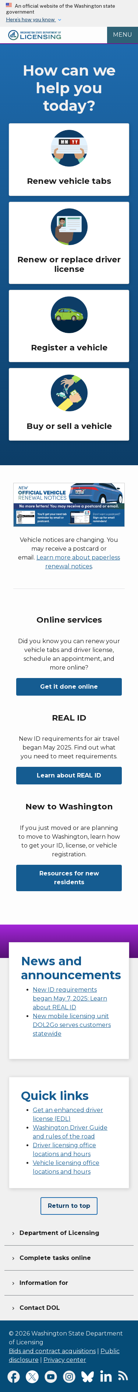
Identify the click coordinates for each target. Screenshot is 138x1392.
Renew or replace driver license (69, 264)
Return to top (69, 1205)
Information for (39, 1282)
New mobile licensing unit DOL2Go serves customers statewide (72, 1025)
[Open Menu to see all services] (122, 35)
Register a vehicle (69, 348)
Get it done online (69, 686)
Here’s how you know (31, 19)
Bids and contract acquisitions (52, 1351)
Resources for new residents (69, 878)
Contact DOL (35, 1306)
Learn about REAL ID (69, 775)
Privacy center (64, 1359)
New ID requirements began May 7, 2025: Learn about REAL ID (70, 998)
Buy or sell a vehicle (69, 426)
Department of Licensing (54, 1232)
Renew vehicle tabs (69, 181)
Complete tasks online (50, 1257)
